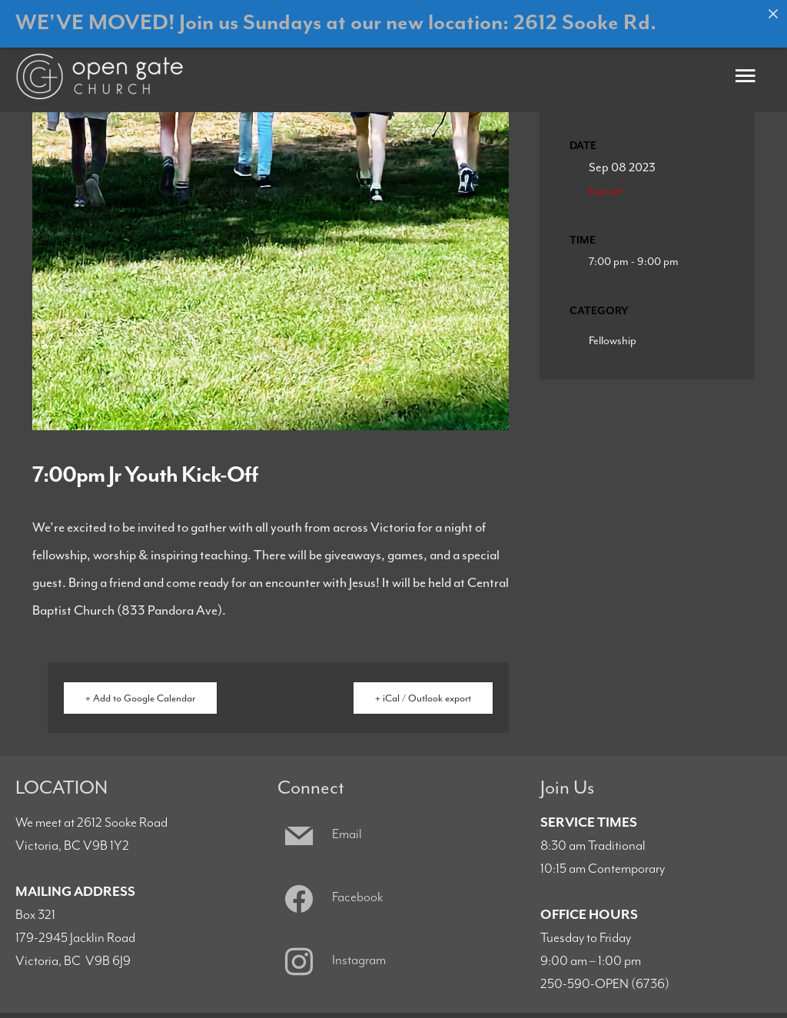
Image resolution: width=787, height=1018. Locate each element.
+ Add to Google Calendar (140, 689)
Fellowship (612, 331)
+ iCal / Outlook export (423, 689)
